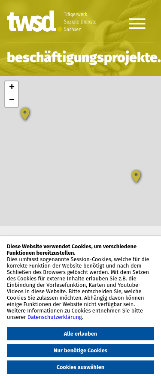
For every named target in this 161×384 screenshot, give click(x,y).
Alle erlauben (80, 333)
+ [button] (12, 87)
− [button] (12, 100)
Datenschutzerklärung (54, 317)
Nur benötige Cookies (80, 350)
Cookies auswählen (80, 367)
